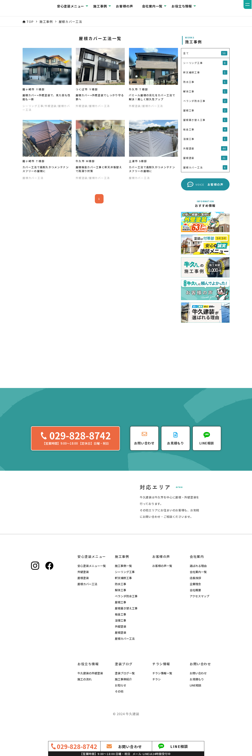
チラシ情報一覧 (162, 684)
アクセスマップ (199, 607)
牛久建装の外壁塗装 (90, 684)
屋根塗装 (83, 589)
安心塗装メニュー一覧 (91, 576)
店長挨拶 (195, 589)
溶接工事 (120, 631)
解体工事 (120, 601)
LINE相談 (195, 696)
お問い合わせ (198, 684)
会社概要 (195, 601)
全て (205, 53)
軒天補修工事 (123, 589)
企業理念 (195, 595)
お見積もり (197, 690)
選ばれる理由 (198, 576)
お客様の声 (146, 8)
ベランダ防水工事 (126, 607)
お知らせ (120, 696)
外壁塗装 (83, 582)
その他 (119, 702)
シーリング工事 (125, 582)
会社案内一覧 (198, 582)
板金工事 (120, 625)
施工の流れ (84, 690)
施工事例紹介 (123, 690)
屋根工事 (120, 613)
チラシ (156, 690)
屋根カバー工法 (87, 595)
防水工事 (120, 595)
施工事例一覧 (123, 576)
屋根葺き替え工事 (126, 619)
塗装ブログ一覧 (125, 684)
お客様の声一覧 (162, 576)
